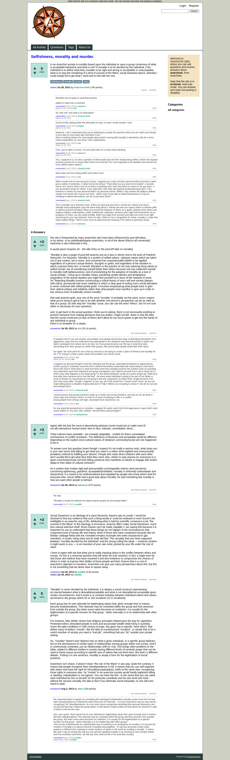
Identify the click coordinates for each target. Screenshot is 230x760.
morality (68, 82)
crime (86, 82)
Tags (71, 47)
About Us (84, 47)
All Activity (39, 47)
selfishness (56, 82)
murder (77, 82)
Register (194, 5)
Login (182, 5)
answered (55, 328)
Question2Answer (193, 757)
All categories (176, 110)
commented (60, 106)
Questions (56, 47)
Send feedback (35, 757)
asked (53, 87)
